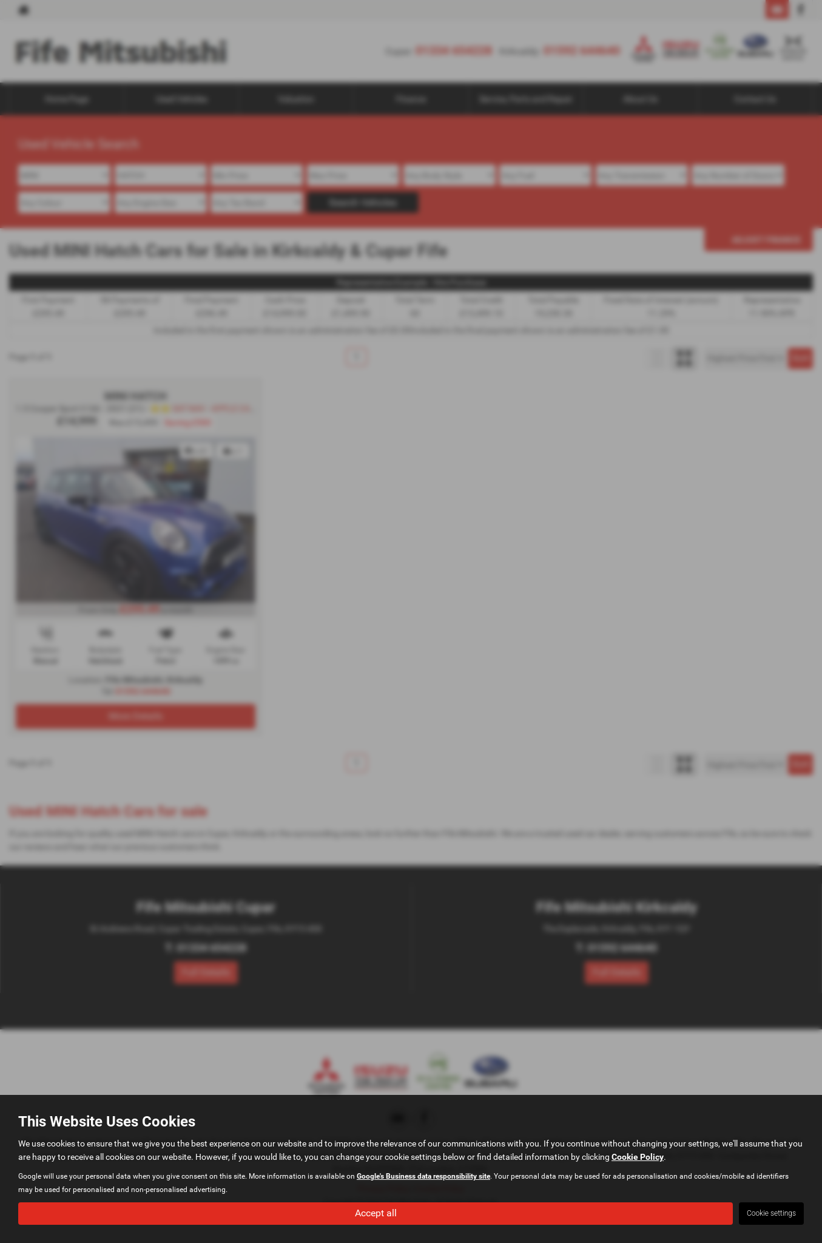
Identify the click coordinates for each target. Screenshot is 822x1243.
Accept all (376, 1213)
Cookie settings (771, 1213)
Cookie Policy (637, 1157)
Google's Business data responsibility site (423, 1176)
